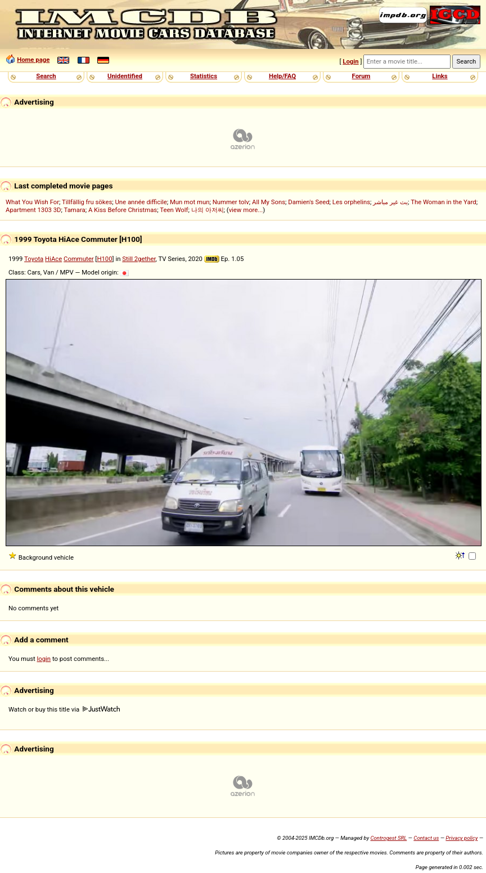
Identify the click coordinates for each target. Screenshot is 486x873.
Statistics (203, 76)
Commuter (79, 259)
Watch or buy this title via (64, 709)
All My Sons (268, 202)
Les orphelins (351, 202)
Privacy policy (462, 838)
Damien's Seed (308, 202)
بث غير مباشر (390, 202)
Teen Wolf (174, 210)
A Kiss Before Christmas (122, 210)
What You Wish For (32, 202)
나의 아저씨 (207, 210)
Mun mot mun (190, 202)
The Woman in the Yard (443, 202)
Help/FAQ (282, 76)
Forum (361, 76)
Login (350, 61)
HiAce (53, 259)
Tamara (75, 210)
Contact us (426, 838)
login (44, 659)
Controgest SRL (388, 838)
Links (439, 76)
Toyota (33, 259)
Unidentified (124, 76)
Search (46, 76)
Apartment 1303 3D (33, 210)
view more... (246, 210)
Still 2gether (138, 259)
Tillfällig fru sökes (87, 202)
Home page (33, 60)
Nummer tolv (231, 202)
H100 (104, 259)
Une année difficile (140, 202)
